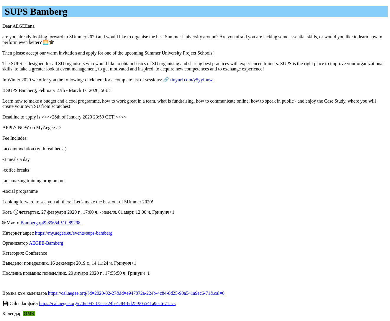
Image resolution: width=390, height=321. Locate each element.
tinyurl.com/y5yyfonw (191, 79)
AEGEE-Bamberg (46, 243)
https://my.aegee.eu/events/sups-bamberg (74, 233)
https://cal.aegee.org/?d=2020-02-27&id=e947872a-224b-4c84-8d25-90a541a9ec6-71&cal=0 (136, 293)
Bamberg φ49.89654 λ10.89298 (50, 222)
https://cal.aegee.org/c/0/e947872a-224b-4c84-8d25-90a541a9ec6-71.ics (107, 303)
